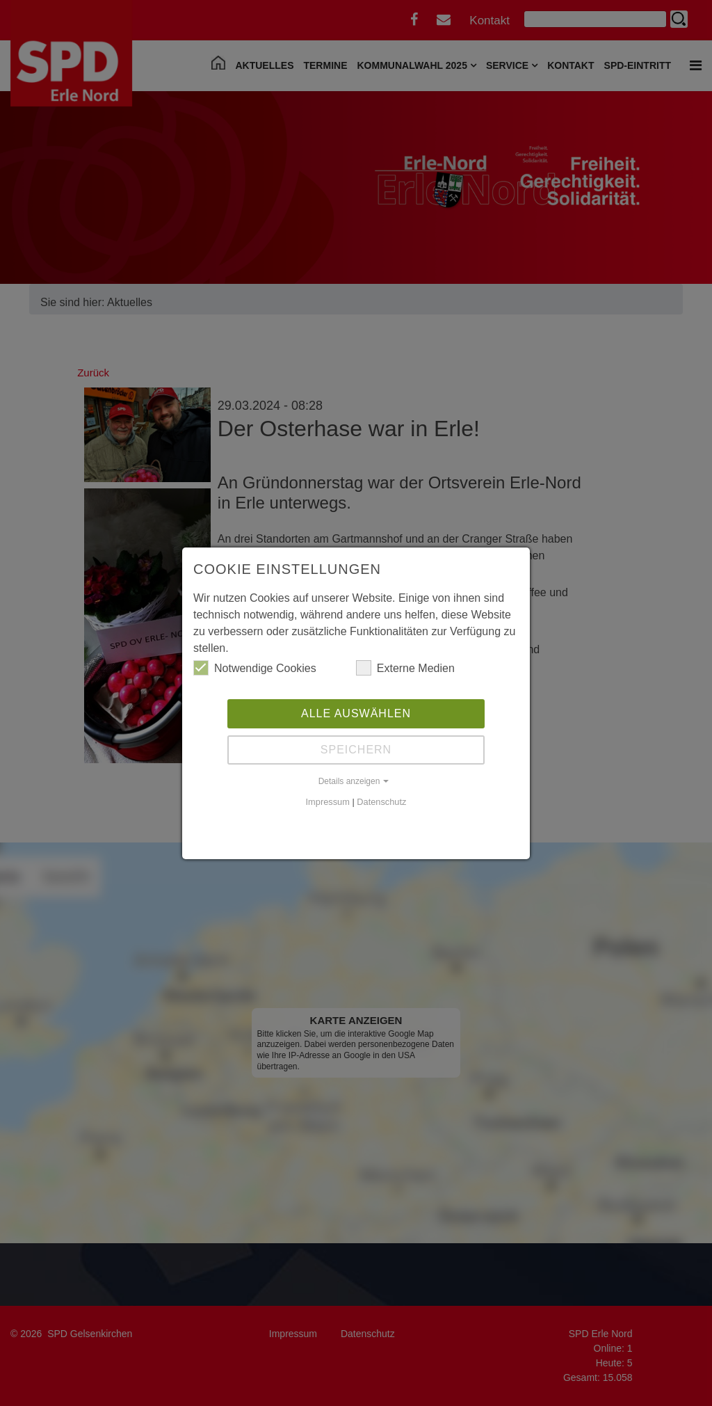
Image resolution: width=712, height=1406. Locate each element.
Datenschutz (381, 802)
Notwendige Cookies (254, 668)
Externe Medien (405, 668)
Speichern (356, 750)
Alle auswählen (356, 713)
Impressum (328, 802)
